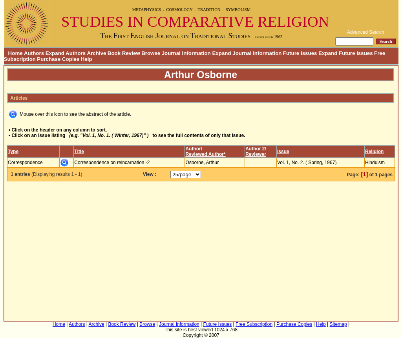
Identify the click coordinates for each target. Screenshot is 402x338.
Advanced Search (365, 32)
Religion (374, 151)
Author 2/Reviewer (255, 151)
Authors (77, 324)
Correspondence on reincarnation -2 (112, 162)
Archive (96, 53)
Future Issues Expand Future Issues (328, 53)
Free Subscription (254, 324)
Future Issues (217, 324)
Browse (150, 53)
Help (86, 59)
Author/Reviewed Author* (205, 151)
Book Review (124, 53)
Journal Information (179, 324)
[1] (364, 174)
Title (79, 151)
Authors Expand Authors (55, 53)
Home (13, 53)
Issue (283, 151)
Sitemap (338, 324)
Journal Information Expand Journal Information (222, 53)
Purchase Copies (58, 59)
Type (13, 151)
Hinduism (375, 162)
